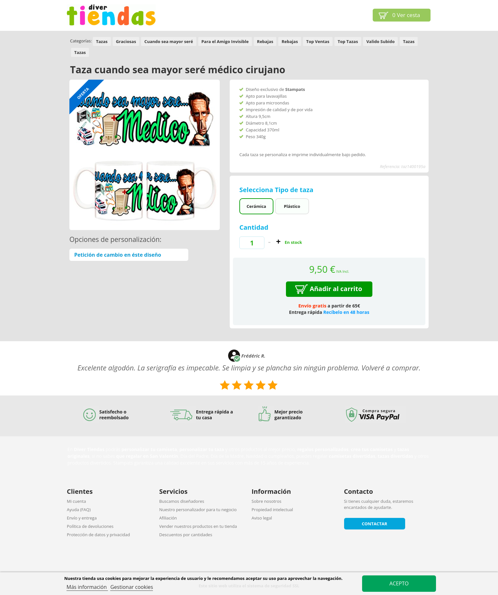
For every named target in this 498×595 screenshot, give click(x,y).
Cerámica (256, 206)
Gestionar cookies (131, 587)
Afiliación (168, 518)
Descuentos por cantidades (185, 534)
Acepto (399, 583)
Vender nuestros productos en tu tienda (198, 526)
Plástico (292, 206)
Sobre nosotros (266, 501)
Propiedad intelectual (272, 509)
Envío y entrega (82, 518)
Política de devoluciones (90, 526)
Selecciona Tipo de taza (277, 189)
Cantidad (253, 227)
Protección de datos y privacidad (98, 534)
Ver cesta (406, 15)
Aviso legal (262, 518)
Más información (87, 587)
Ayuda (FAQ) (79, 509)
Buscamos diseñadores (181, 501)
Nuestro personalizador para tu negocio (198, 509)
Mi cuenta (76, 501)
